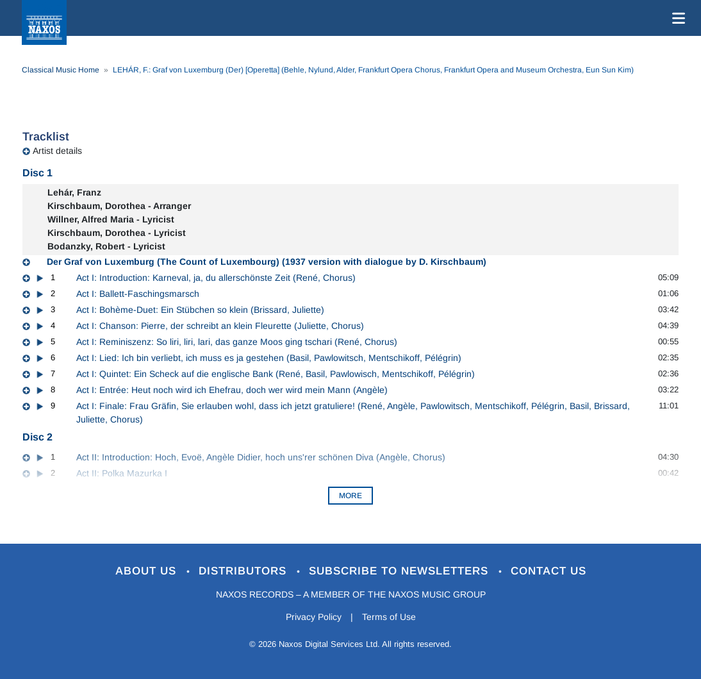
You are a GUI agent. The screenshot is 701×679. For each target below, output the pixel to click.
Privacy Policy (314, 617)
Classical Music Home (60, 69)
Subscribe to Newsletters (400, 571)
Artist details (57, 151)
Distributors (244, 571)
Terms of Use (389, 617)
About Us (147, 571)
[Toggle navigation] (676, 17)
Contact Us (548, 571)
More (350, 495)
